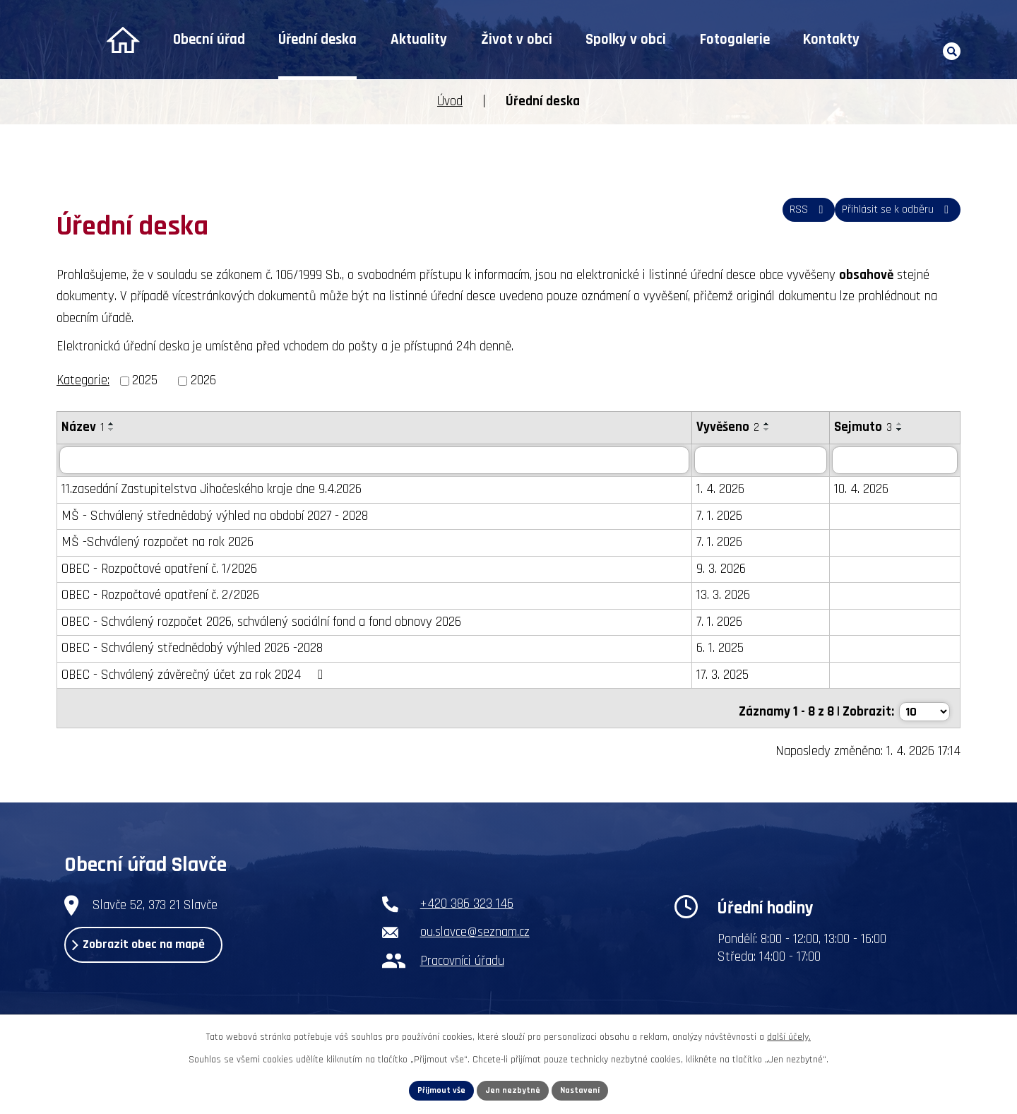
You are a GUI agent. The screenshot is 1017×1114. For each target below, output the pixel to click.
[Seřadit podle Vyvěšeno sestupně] (767, 429)
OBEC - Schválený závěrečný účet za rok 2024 (194, 675)
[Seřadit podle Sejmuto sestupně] (900, 429)
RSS (782, 217)
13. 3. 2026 (723, 596)
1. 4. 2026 (720, 490)
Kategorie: (82, 380)
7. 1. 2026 (719, 516)
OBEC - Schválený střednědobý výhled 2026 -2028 (192, 649)
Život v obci (516, 39)
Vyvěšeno (727, 427)
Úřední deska (317, 39)
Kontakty (831, 39)
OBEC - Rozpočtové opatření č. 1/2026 (159, 569)
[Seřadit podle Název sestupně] (111, 429)
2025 (144, 380)
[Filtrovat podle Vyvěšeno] (761, 460)
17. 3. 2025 (722, 675)
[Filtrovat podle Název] (374, 460)
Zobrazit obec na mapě (164, 951)
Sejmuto (863, 427)
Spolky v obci (625, 39)
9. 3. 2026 (721, 569)
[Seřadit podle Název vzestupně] (111, 424)
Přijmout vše (435, 1088)
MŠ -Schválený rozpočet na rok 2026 (157, 543)
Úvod (122, 40)
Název (82, 427)
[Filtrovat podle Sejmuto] (895, 460)
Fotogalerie (735, 39)
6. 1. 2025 (720, 649)
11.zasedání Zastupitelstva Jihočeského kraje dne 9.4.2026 (211, 490)
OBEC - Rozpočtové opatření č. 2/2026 (160, 596)
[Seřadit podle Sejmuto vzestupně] (900, 424)
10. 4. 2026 (861, 490)
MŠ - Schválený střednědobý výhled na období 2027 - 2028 (214, 516)
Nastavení (587, 1088)
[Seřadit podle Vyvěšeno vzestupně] (767, 424)
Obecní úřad (209, 39)
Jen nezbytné (513, 1088)
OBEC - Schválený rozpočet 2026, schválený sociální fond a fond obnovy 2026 (261, 622)
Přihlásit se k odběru (888, 217)
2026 (203, 380)
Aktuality (419, 39)
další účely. (789, 1032)
